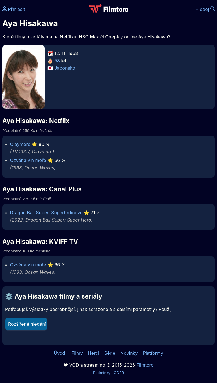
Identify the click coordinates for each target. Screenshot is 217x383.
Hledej (205, 9)
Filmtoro (145, 365)
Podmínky (101, 372)
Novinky (129, 353)
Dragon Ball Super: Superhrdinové (46, 212)
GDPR (119, 372)
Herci (93, 353)
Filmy (77, 353)
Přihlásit (13, 9)
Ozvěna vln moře (28, 160)
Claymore (20, 144)
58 (57, 61)
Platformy (153, 353)
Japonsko (65, 68)
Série (109, 353)
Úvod (60, 353)
